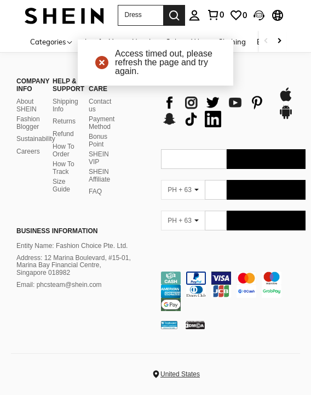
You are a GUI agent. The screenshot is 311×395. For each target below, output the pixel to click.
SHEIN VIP (99, 158)
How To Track (63, 168)
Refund (63, 134)
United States (180, 374)
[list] (214, 110)
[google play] (285, 117)
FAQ (95, 191)
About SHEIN (26, 105)
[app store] (285, 100)
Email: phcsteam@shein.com (59, 285)
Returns (64, 121)
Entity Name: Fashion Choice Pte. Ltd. (72, 246)
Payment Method (101, 123)
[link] (238, 15)
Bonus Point (98, 140)
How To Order (63, 150)
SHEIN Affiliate (99, 175)
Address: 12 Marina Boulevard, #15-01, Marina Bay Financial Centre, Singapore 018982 (73, 265)
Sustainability (35, 139)
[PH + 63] (183, 190)
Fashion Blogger (28, 123)
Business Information (56, 231)
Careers (28, 151)
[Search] (174, 15)
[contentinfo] (233, 291)
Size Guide (61, 185)
